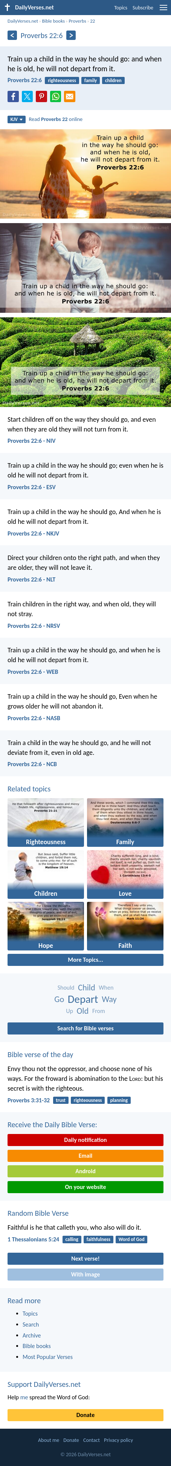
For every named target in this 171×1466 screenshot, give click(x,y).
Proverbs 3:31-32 (29, 1100)
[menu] (163, 10)
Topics (120, 8)
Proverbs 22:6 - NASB (34, 718)
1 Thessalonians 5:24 (33, 1239)
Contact (91, 1440)
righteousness (62, 80)
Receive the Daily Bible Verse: (52, 1124)
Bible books (53, 21)
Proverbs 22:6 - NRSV (34, 625)
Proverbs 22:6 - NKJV (33, 533)
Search (31, 1324)
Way (109, 999)
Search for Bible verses (85, 1028)
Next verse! (85, 1258)
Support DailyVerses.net (44, 1384)
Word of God (132, 1239)
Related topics (29, 788)
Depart (83, 999)
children (113, 80)
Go (59, 999)
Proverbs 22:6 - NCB (32, 764)
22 (92, 21)
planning (119, 1100)
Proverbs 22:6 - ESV (32, 487)
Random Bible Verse (38, 1213)
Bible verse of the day (40, 1054)
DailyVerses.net (23, 21)
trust (61, 1100)
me (24, 1397)
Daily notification (85, 1139)
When (106, 987)
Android (85, 1171)
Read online (56, 119)
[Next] (71, 35)
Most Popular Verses (48, 1356)
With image (85, 1274)
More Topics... (85, 959)
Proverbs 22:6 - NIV (31, 440)
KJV (17, 119)
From (98, 1011)
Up (69, 1011)
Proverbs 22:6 (25, 80)
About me (48, 1440)
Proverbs (77, 21)
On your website (85, 1187)
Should (66, 987)
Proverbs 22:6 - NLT (31, 579)
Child (86, 987)
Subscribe (143, 8)
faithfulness (98, 1239)
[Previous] (12, 35)
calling (71, 1239)
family (90, 80)
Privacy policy (118, 1440)
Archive (32, 1335)
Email (86, 1155)
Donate (85, 1415)
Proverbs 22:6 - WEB (33, 671)
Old (83, 1011)
